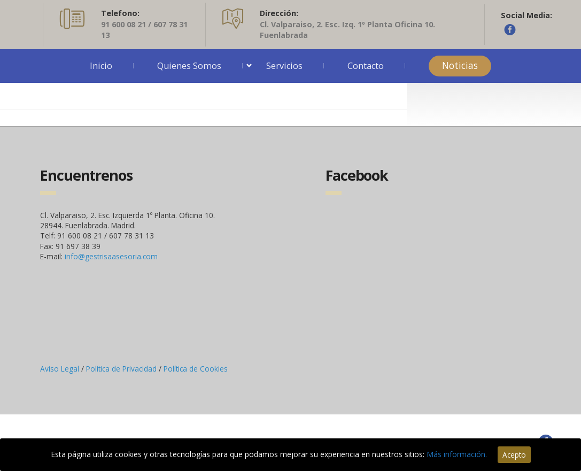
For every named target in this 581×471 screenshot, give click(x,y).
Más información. (457, 454)
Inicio (101, 66)
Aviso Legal (60, 369)
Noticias (460, 65)
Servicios (284, 66)
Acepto (514, 455)
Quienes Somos (189, 66)
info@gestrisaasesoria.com (111, 256)
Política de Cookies (196, 369)
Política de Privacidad (122, 369)
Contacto (365, 66)
